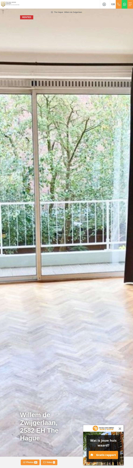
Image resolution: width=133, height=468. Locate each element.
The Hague (58, 12)
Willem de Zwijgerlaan (73, 12)
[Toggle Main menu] (130, 4)
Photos (30, 462)
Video (49, 462)
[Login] (105, 4)
